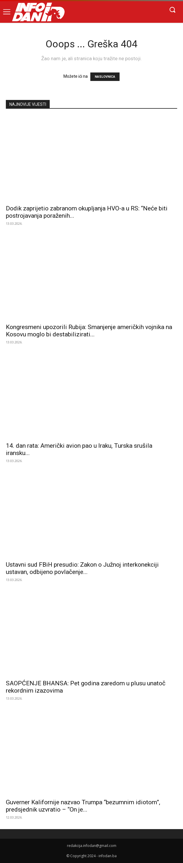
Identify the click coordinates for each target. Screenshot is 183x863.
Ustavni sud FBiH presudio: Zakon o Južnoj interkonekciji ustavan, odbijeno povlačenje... (82, 568)
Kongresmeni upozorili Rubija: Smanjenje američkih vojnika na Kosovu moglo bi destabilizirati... (89, 331)
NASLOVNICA (105, 77)
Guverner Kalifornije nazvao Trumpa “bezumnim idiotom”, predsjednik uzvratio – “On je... (83, 806)
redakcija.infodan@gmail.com (91, 845)
